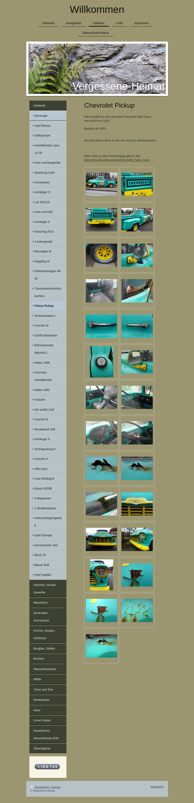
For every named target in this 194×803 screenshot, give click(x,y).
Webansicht (157, 786)
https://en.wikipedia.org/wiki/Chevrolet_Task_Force (117, 160)
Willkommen (97, 9)
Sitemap (56, 787)
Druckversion (40, 787)
